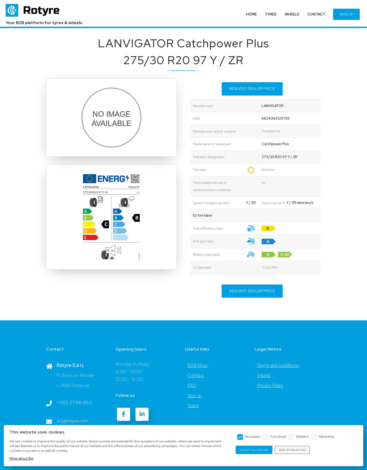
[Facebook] (123, 414)
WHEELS (292, 14)
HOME (251, 14)
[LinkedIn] (142, 414)
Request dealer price (252, 88)
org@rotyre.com (72, 421)
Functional (278, 436)
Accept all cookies (254, 449)
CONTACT (316, 14)
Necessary (253, 436)
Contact (195, 375)
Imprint (264, 375)
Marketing (326, 436)
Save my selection (292, 449)
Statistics (302, 436)
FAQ (191, 385)
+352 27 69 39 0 (74, 403)
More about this (21, 458)
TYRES (270, 14)
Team (192, 406)
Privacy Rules (270, 385)
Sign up (194, 395)
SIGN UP (346, 14)
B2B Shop (197, 365)
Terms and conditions (277, 365)
